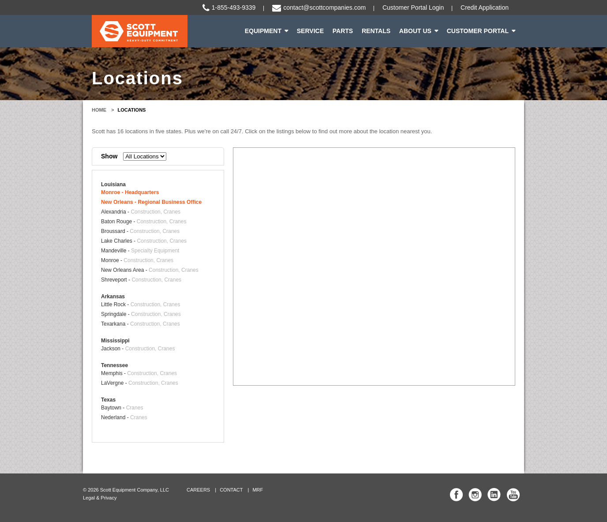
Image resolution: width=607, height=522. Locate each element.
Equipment (263, 30)
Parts (343, 30)
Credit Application (485, 7)
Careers (198, 489)
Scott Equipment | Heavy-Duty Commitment (139, 31)
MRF (257, 489)
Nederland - (124, 417)
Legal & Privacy (99, 497)
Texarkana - (140, 324)
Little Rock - (140, 304)
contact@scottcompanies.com (324, 7)
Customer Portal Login (413, 7)
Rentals (376, 30)
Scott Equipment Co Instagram (475, 494)
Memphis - (139, 373)
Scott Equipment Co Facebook (456, 494)
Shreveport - (141, 280)
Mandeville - (140, 251)
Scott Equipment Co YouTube (513, 494)
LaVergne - (139, 383)
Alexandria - (140, 212)
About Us (415, 30)
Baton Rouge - (143, 221)
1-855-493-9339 (234, 7)
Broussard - (140, 231)
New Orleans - (151, 202)
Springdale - (141, 314)
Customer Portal (478, 30)
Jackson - (138, 348)
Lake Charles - (144, 241)
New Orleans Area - (150, 270)
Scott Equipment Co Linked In (494, 494)
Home (99, 110)
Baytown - (122, 408)
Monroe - (130, 192)
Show (109, 156)
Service (310, 30)
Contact (231, 489)
